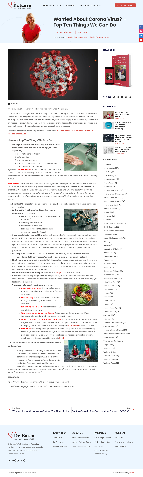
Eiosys (131, 473)
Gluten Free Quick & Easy (112, 223)
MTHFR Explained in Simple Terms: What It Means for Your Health (123, 138)
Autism (106, 165)
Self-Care (106, 315)
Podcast (106, 293)
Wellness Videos (109, 363)
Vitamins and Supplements (113, 341)
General (63, 37)
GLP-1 (105, 220)
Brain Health (108, 176)
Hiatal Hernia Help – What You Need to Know (123, 114)
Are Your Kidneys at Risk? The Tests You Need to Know (123, 149)
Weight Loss (108, 345)
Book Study (107, 172)
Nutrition (106, 267)
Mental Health (108, 256)
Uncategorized (108, 337)
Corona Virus (108, 183)
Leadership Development (112, 238)
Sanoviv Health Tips (110, 308)
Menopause (107, 253)
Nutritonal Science (110, 278)
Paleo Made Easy (109, 282)
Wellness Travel (109, 359)
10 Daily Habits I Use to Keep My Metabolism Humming (123, 126)
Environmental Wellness (112, 201)
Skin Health (107, 319)
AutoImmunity (108, 168)
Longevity (107, 245)
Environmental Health (111, 198)
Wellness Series (109, 356)
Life (104, 242)
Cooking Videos (109, 179)
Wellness (106, 348)
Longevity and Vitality (111, 249)
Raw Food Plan (109, 297)
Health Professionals (111, 231)
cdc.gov (59, 272)
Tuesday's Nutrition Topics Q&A (115, 334)
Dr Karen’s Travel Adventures (114, 194)
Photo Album (108, 290)
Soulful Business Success (113, 323)
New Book (107, 264)
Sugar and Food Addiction (113, 330)
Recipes (106, 304)
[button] (114, 97)
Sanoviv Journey (109, 312)
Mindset (106, 260)
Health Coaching (109, 227)
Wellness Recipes (110, 352)
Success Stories (109, 326)
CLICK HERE (73, 325)
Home (56, 37)
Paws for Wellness (110, 286)
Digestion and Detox (110, 190)
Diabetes (106, 187)
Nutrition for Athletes (111, 271)
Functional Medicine (110, 209)
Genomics (107, 216)
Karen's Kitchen (109, 234)
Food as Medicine (110, 205)
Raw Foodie (107, 301)
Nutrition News (109, 275)
